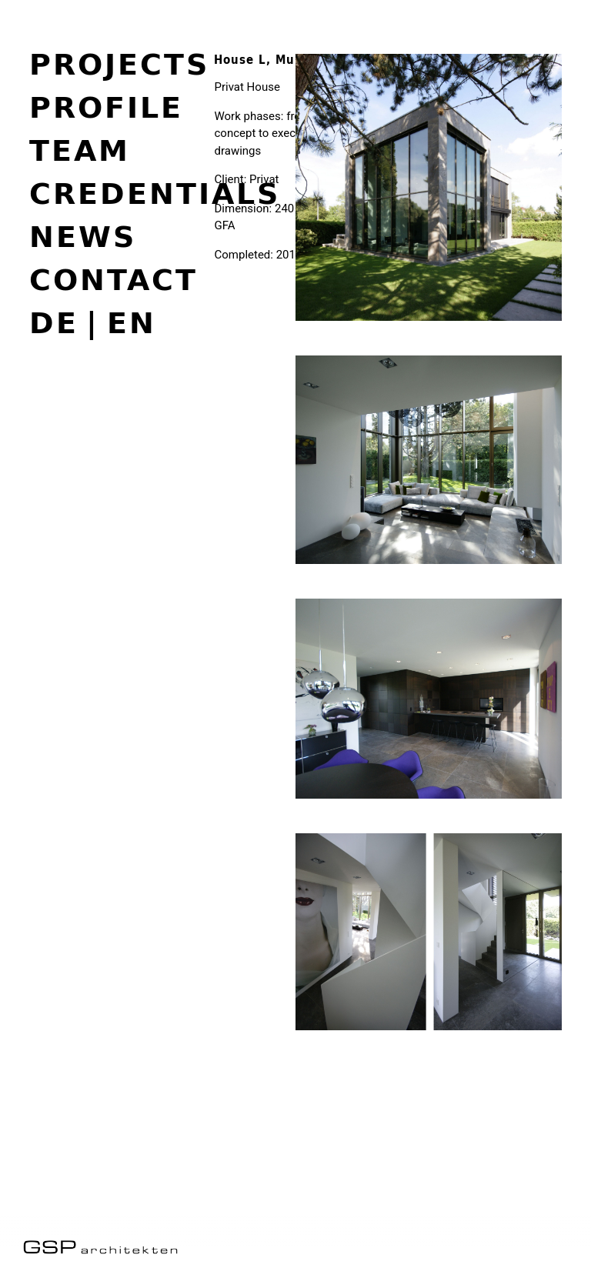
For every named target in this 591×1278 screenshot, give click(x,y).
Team (79, 150)
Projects (119, 63)
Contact (113, 279)
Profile (106, 106)
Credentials (154, 193)
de (53, 323)
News (82, 236)
